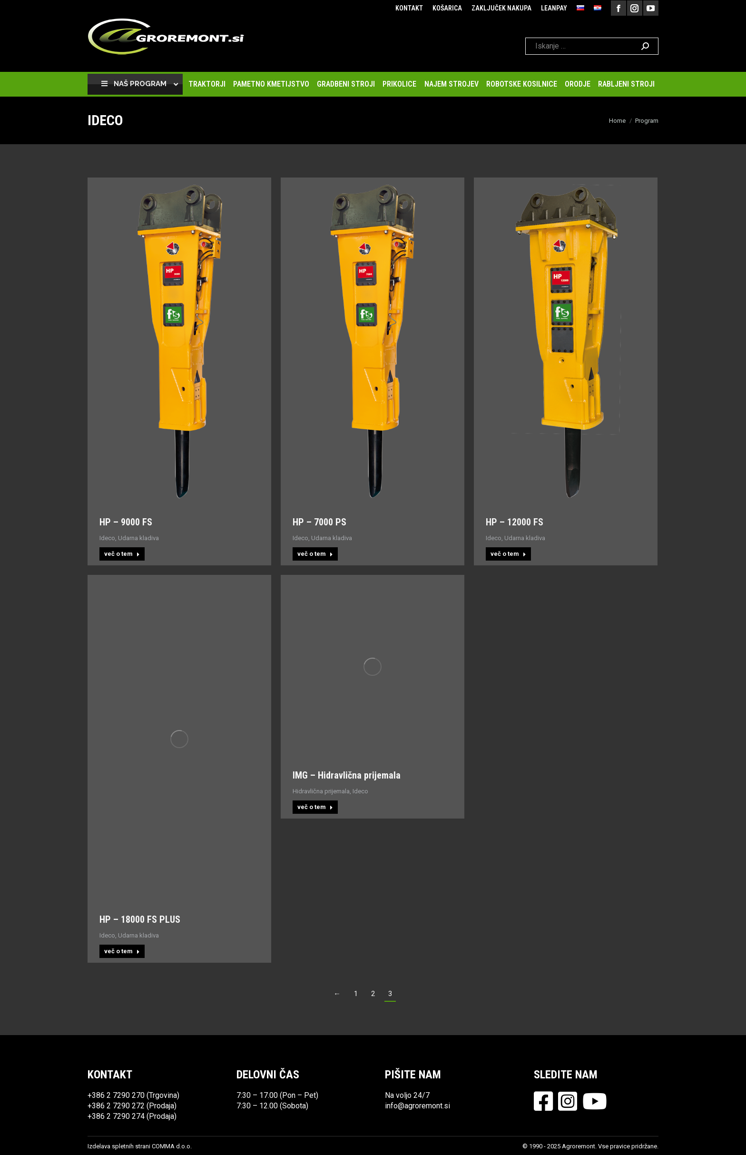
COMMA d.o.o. (172, 1146)
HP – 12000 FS (514, 522)
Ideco (107, 538)
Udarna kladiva (138, 538)
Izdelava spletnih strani (119, 1146)
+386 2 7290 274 (116, 1116)
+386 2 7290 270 (116, 1095)
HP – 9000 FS (125, 522)
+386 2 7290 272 (116, 1105)
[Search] (591, 46)
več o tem (122, 553)
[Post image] (179, 341)
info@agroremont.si (417, 1105)
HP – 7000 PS (319, 522)
